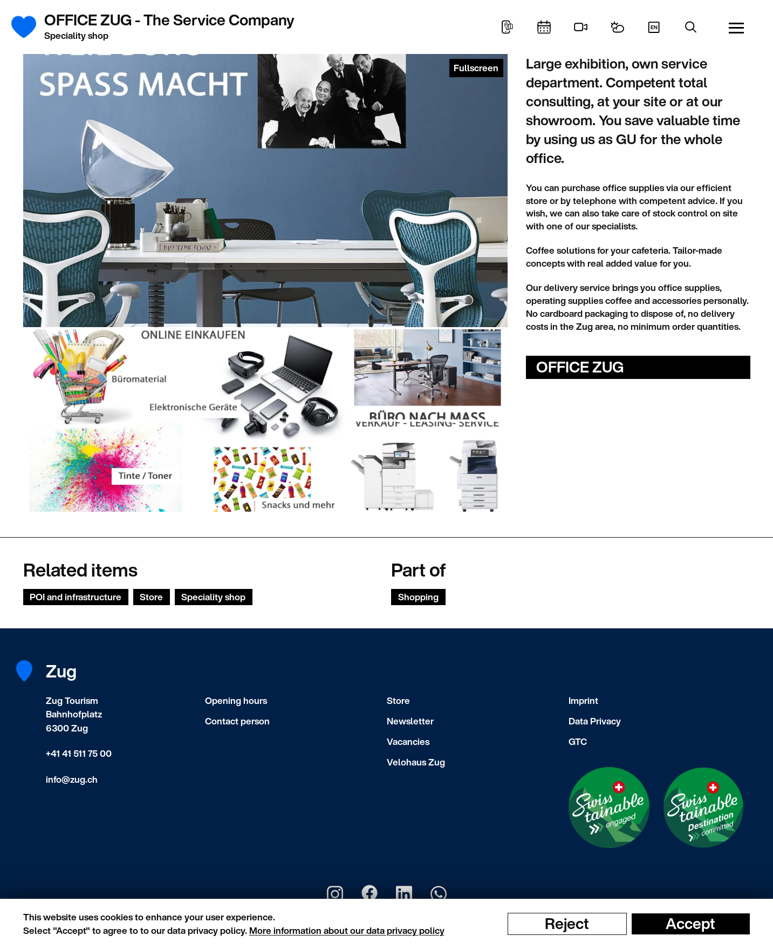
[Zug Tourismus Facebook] (369, 894)
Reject (567, 923)
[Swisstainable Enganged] (609, 807)
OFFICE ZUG (580, 367)
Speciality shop (213, 597)
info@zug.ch (72, 779)
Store (151, 597)
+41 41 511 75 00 (79, 753)
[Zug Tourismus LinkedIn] (404, 894)
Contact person (237, 721)
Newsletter (410, 721)
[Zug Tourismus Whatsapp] (438, 894)
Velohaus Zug (416, 762)
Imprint (583, 700)
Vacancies (408, 741)
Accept (690, 923)
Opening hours (236, 700)
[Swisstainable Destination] (703, 807)
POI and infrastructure (75, 597)
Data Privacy (595, 721)
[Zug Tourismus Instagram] (335, 894)
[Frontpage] (30, 27)
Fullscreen (476, 67)
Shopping (418, 597)
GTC (578, 741)
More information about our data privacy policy (346, 930)
